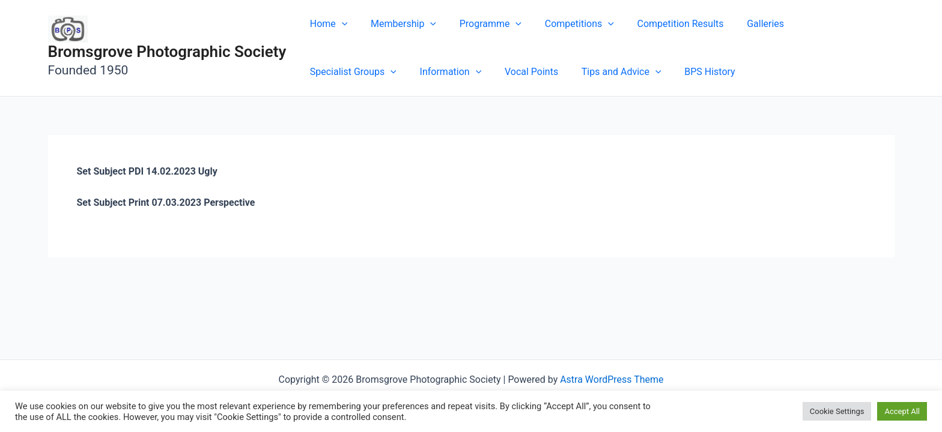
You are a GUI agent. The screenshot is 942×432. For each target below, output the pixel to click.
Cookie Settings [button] (837, 411)
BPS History (586, 71)
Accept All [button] (902, 411)
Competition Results (662, 23)
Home (326, 24)
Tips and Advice (501, 72)
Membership (397, 24)
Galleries (743, 23)
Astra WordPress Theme (611, 379)
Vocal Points (415, 71)
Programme (480, 24)
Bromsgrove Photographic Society (167, 52)
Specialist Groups (825, 24)
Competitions (565, 24)
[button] (340, 24)
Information (338, 72)
